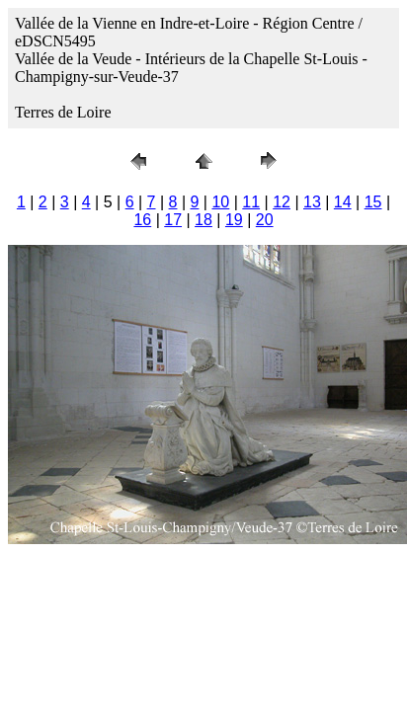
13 (312, 202)
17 (173, 219)
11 (251, 202)
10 (220, 202)
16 (142, 219)
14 (343, 202)
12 (281, 202)
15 (373, 202)
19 (234, 219)
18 (203, 219)
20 (265, 219)
